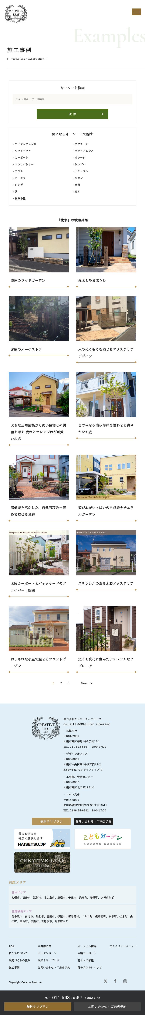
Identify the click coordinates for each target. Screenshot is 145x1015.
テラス (18, 171)
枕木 (76, 191)
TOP (11, 946)
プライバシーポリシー (122, 946)
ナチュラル (80, 171)
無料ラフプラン (38, 1006)
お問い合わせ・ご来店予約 (107, 1006)
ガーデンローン (47, 953)
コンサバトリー (23, 164)
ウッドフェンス (82, 151)
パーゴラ (19, 178)
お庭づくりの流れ (19, 960)
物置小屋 (19, 198)
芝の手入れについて (90, 967)
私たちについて (18, 953)
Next (84, 683)
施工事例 (14, 967)
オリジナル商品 (87, 946)
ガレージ (78, 157)
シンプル (78, 164)
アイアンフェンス (24, 144)
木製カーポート (87, 953)
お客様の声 (44, 946)
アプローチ (80, 144)
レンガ (18, 185)
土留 (76, 185)
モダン (77, 178)
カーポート (20, 157)
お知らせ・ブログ (48, 960)
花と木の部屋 (86, 960)
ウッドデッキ (22, 151)
